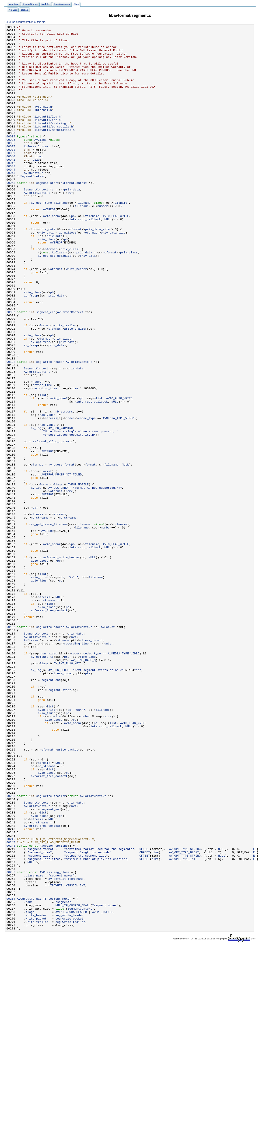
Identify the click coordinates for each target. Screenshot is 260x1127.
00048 (10, 215)
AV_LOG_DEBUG (58, 799)
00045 (10, 203)
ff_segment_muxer (57, 1074)
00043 (10, 195)
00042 (10, 191)
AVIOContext (33, 203)
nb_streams (64, 489)
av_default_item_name (65, 1050)
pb (73, 254)
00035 (10, 163)
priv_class (69, 294)
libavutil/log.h (47, 135)
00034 (10, 159)
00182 (10, 747)
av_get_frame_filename (49, 238)
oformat (75, 270)
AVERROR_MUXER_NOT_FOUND (61, 564)
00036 (10, 167)
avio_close (46, 282)
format (90, 553)
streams (51, 497)
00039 (10, 179)
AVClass (40, 163)
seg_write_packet (50, 747)
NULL (107, 258)
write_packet (67, 895)
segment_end (45, 370)
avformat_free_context (49, 728)
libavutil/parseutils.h (53, 147)
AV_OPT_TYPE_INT (182, 1026)
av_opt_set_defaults (54, 302)
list (43, 469)
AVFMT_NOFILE (78, 576)
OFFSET (144, 1014)
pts (66, 783)
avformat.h (43, 123)
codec (70, 497)
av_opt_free (40, 405)
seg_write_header (50, 429)
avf (70, 226)
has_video (47, 493)
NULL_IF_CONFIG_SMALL (72, 1081)
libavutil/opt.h (47, 139)
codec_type (86, 497)
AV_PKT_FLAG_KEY (67, 791)
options (61, 1010)
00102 (10, 429)
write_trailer (65, 386)
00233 (10, 950)
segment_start (47, 215)
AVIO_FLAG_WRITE (116, 254)
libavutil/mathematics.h (54, 151)
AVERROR (49, 246)
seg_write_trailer (51, 950)
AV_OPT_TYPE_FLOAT (184, 1018)
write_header (76, 318)
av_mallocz (67, 274)
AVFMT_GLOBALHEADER (71, 1089)
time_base (87, 783)
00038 (10, 175)
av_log (36, 509)
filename (83, 238)
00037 (10, 171)
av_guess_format (61, 553)
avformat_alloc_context (52, 525)
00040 (10, 183)
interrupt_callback (85, 258)
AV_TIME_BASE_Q (83, 787)
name (69, 584)
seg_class (61, 1042)
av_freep (31, 350)
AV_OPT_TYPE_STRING (185, 1014)
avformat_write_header (61, 664)
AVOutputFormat (29, 1074)
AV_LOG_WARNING (60, 509)
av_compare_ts (42, 783)
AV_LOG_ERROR (58, 580)
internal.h (43, 127)
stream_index (90, 763)
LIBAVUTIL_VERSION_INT (66, 1058)
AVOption (47, 1010)
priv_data (72, 222)
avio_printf (40, 688)
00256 (10, 1042)
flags (58, 576)
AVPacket (108, 747)
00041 (10, 187)
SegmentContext (32, 207)
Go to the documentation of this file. (25, 22)
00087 (10, 370)
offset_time (42, 457)
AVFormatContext (37, 171)
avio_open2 (52, 254)
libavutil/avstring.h (51, 143)
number (102, 242)
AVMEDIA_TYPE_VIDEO (118, 497)
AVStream (31, 763)
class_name (34, 1046)
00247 (10, 1006)
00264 (10, 1074)
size (36, 187)
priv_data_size (97, 270)
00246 (10, 1002)
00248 (10, 1010)
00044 (10, 199)
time (37, 183)
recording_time (45, 461)
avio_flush (39, 692)
